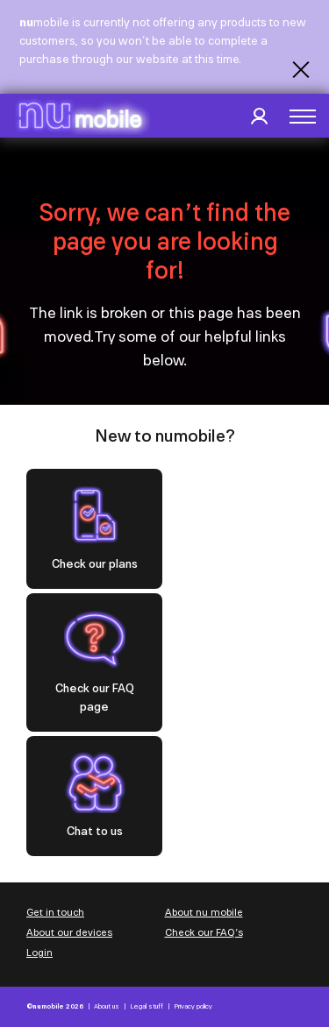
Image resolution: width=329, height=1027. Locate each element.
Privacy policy (193, 1006)
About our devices (69, 932)
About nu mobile (204, 912)
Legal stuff (146, 1006)
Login (39, 952)
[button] (303, 116)
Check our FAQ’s (204, 932)
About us (106, 1006)
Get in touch (55, 912)
